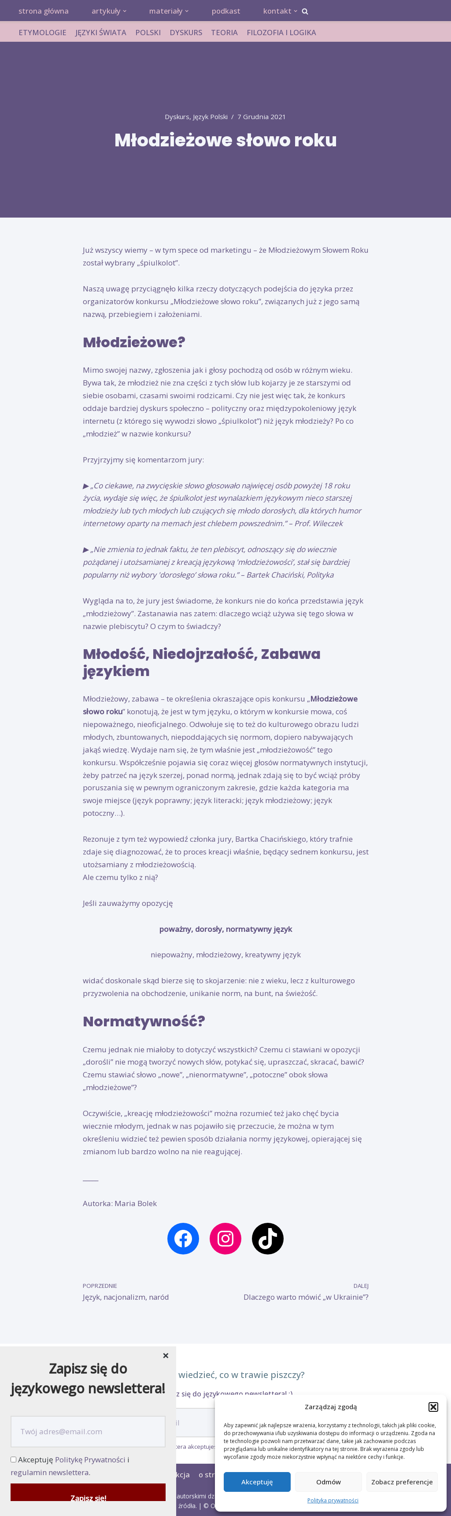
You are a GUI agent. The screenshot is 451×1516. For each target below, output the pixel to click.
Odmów (328, 1481)
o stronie (214, 1475)
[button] (433, 1407)
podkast (229, 11)
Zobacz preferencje (402, 1481)
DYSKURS (186, 33)
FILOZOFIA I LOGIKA (283, 33)
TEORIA (225, 33)
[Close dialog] (166, 1356)
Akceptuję (257, 1481)
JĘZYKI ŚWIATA (101, 33)
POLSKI (148, 33)
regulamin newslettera (50, 1472)
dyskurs (176, 117)
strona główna (44, 11)
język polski (211, 117)
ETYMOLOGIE (42, 33)
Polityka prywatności (333, 1500)
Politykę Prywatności (91, 1459)
